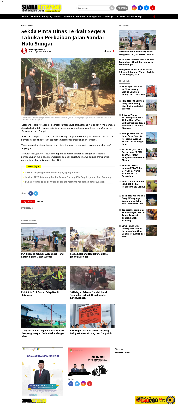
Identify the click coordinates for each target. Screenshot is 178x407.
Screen (122, 7)
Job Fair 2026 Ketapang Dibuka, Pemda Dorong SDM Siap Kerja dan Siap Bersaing (68, 177)
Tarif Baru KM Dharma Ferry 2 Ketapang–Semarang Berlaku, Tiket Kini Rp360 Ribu (133, 199)
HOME (23, 25)
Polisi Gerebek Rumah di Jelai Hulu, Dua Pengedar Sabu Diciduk (133, 184)
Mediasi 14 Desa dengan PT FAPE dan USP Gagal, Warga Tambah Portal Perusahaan (132, 171)
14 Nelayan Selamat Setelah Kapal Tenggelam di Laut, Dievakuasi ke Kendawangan (88, 295)
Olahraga (108, 16)
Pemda (58, 16)
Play (170, 400)
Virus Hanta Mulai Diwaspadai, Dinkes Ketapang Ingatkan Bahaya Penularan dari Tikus (133, 231)
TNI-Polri (120, 16)
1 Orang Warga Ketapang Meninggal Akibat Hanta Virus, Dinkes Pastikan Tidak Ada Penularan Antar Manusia (133, 122)
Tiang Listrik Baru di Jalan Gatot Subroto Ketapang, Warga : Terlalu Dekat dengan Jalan (42, 333)
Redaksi (119, 352)
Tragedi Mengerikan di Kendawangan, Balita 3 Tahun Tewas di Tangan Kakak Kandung (133, 215)
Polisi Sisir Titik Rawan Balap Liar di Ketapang (40, 293)
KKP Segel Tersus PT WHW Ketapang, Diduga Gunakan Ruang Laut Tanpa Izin (91, 332)
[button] (154, 15)
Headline (35, 16)
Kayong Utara (94, 16)
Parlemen (69, 16)
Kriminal (80, 16)
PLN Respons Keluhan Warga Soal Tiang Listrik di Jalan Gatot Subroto (42, 255)
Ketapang (47, 16)
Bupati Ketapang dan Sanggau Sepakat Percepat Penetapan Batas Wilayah (65, 181)
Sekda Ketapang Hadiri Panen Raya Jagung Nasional (53, 172)
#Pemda (41, 201)
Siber (127, 352)
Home (25, 16)
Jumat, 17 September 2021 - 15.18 (39, 52)
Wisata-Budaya (135, 16)
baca (107, 51)
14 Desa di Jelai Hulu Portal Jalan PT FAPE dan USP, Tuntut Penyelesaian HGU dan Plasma (133, 155)
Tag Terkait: (28, 201)
